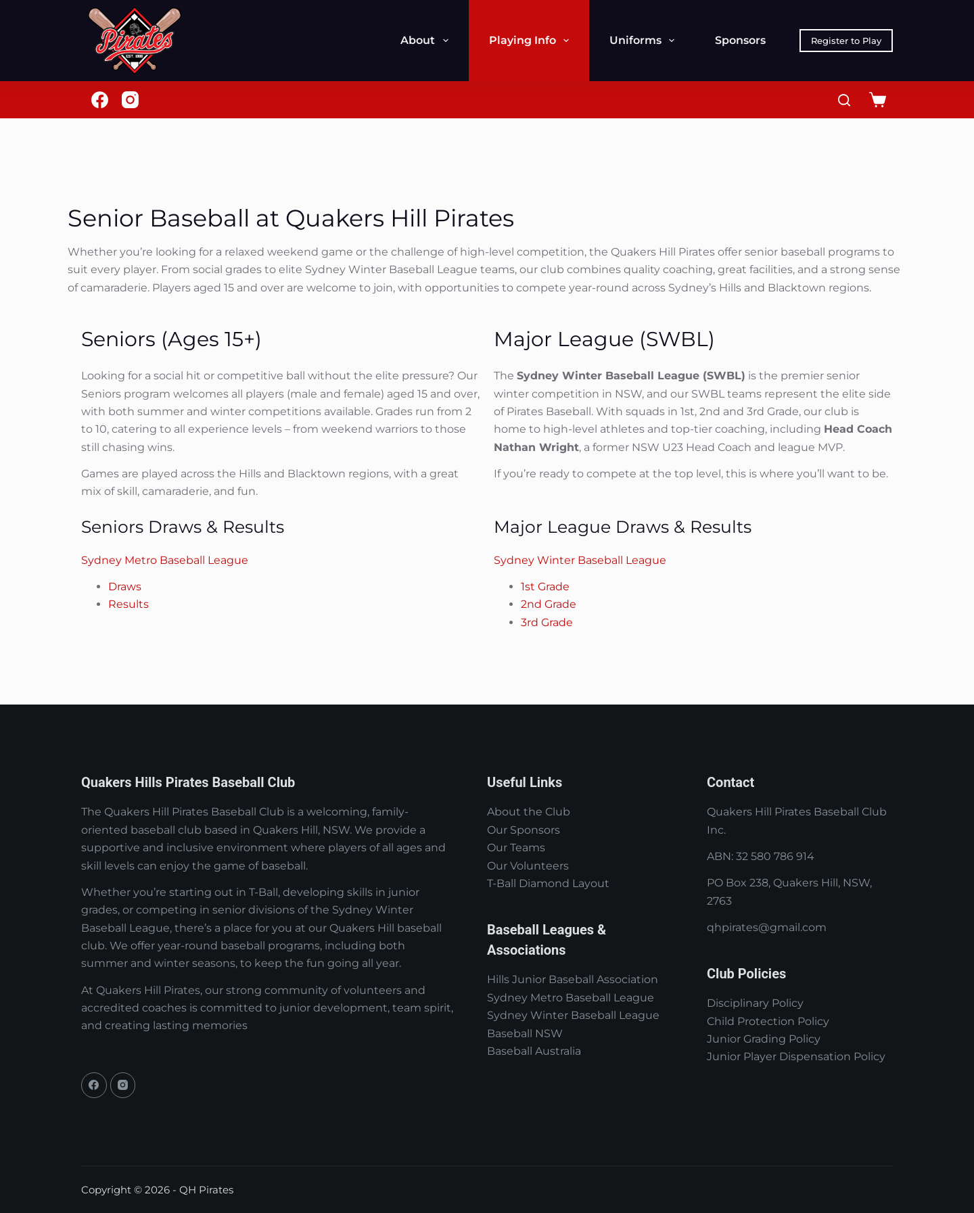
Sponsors (740, 40)
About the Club (528, 811)
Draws (124, 586)
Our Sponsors (523, 830)
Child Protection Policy (768, 1021)
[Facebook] (99, 99)
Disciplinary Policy (755, 1003)
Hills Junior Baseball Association (572, 979)
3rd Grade (547, 622)
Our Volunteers (528, 865)
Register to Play (846, 40)
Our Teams (516, 847)
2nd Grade (548, 604)
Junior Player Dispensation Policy (796, 1056)
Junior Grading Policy (763, 1038)
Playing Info (531, 40)
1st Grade (545, 586)
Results (128, 604)
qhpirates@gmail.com (767, 927)
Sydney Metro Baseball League (164, 560)
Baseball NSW (525, 1033)
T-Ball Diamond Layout (548, 883)
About (426, 40)
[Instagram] (130, 99)
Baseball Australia (534, 1051)
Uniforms (644, 40)
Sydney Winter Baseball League (580, 560)
